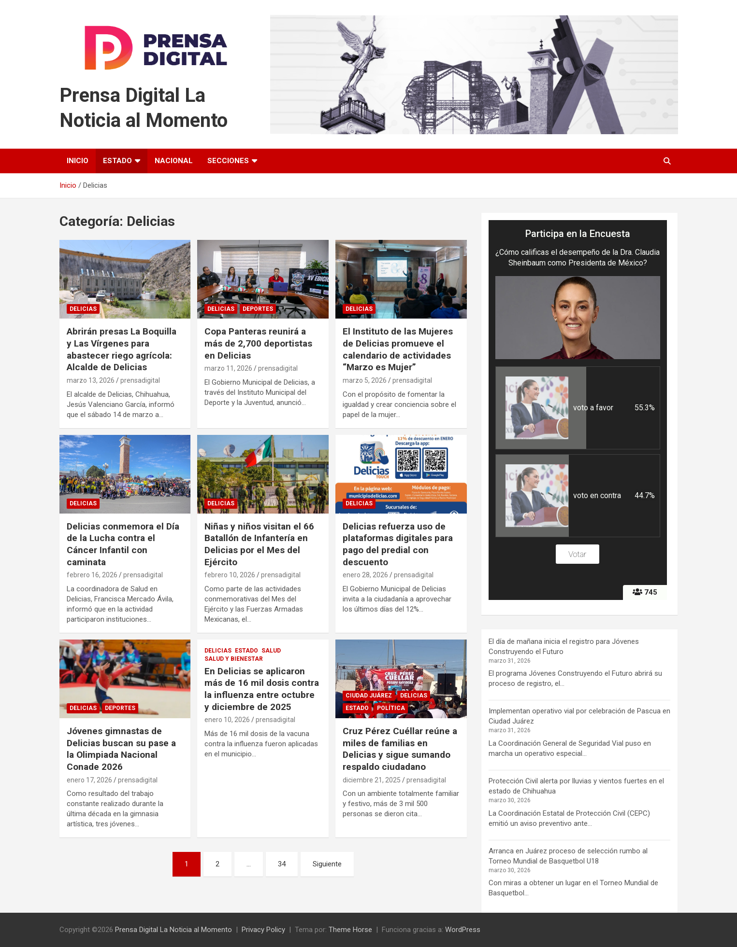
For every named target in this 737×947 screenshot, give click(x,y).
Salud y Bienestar (233, 658)
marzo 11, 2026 (228, 368)
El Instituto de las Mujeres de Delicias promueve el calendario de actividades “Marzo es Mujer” (398, 349)
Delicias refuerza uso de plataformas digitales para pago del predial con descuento (398, 544)
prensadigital (140, 380)
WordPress (462, 929)
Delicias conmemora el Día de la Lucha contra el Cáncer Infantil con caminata (123, 544)
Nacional (174, 160)
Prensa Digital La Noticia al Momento (173, 929)
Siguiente (327, 864)
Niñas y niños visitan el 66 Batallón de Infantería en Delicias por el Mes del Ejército (259, 544)
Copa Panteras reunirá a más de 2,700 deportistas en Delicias (258, 343)
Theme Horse (350, 929)
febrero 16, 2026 (92, 575)
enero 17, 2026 (89, 780)
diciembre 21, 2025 (372, 780)
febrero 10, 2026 (229, 575)
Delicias (83, 309)
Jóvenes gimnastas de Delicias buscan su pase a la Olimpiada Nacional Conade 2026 (121, 748)
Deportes (258, 309)
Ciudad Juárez (369, 695)
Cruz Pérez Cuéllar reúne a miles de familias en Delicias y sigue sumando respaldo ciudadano (400, 748)
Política (391, 708)
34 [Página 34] (282, 864)
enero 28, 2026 (365, 575)
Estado (117, 160)
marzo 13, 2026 (91, 380)
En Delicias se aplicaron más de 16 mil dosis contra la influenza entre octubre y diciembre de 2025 (261, 689)
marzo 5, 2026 (365, 380)
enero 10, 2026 (227, 720)
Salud (271, 650)
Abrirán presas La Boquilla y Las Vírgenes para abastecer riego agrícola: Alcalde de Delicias (121, 349)
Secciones (228, 160)
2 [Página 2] (217, 864)
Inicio (77, 160)
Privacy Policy (263, 929)
